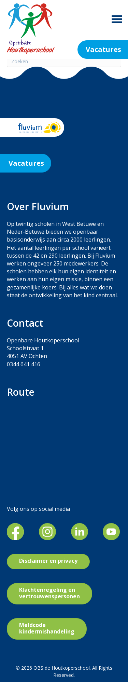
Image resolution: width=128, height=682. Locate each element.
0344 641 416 (23, 364)
